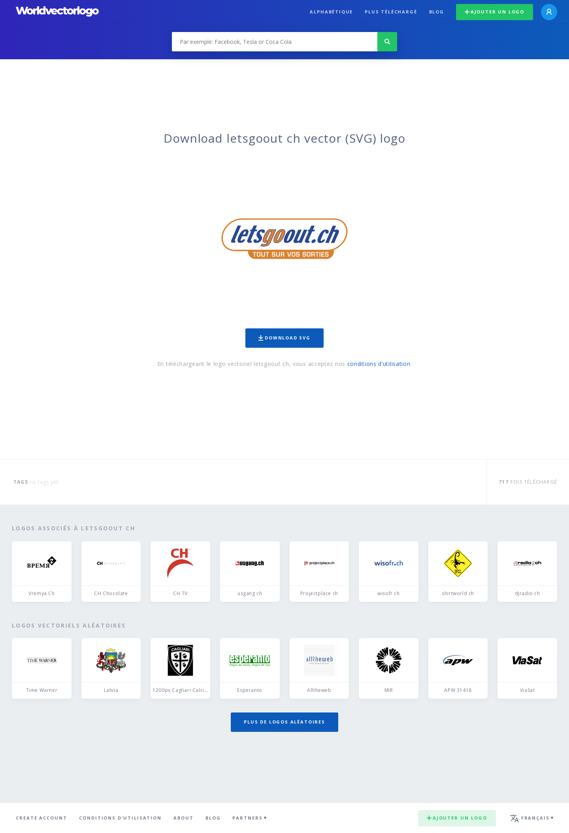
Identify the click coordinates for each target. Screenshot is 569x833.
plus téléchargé (391, 12)
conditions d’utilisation (379, 364)
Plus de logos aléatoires (284, 722)
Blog (436, 12)
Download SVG (284, 338)
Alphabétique (331, 12)
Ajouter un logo (494, 12)
